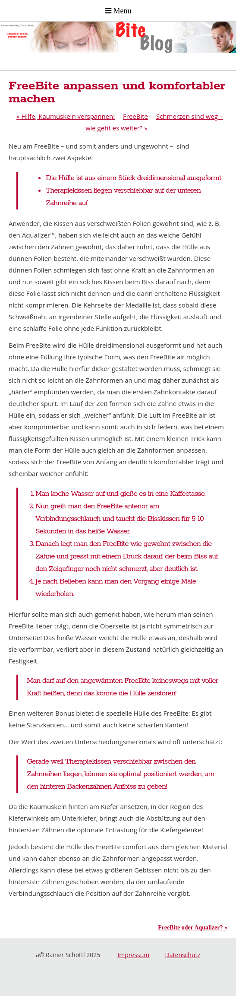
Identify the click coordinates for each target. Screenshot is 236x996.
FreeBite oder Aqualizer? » (192, 927)
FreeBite (135, 116)
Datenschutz (182, 955)
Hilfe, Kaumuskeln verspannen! (65, 116)
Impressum (133, 955)
